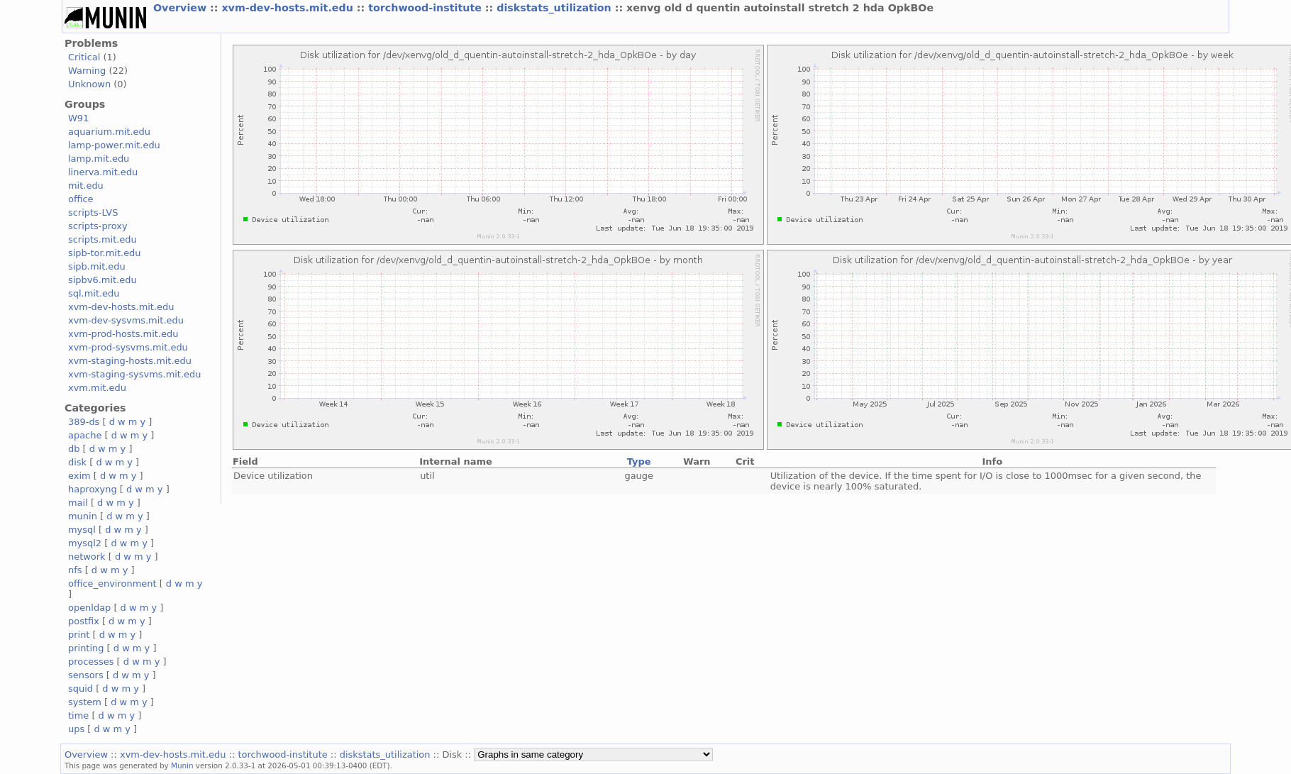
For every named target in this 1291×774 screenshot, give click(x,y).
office (81, 199)
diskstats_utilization (555, 7)
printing (86, 648)
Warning (87, 70)
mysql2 (84, 543)
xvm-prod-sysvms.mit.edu (128, 347)
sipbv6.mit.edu (102, 280)
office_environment (112, 583)
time (78, 715)
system (84, 702)
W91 (78, 118)
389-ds (83, 421)
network (87, 556)
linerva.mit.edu (103, 172)
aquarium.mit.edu (109, 131)
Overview (181, 7)
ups (76, 729)
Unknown (89, 84)
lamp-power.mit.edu (114, 145)
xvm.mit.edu (97, 387)
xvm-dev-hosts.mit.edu (288, 7)
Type (639, 461)
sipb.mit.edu (97, 266)
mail (78, 502)
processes (91, 661)
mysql (82, 529)
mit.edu (86, 185)
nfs (75, 570)
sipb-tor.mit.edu (104, 253)
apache (84, 435)
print (78, 634)
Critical (84, 57)
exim (79, 475)
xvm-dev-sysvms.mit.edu (126, 320)
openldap (89, 607)
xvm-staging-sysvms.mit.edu (134, 374)
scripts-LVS (93, 212)
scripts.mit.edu (102, 239)
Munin (182, 765)
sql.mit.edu (94, 293)
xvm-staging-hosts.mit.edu (130, 360)
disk (77, 462)
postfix (83, 621)
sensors (86, 675)
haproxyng (92, 489)
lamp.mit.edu (98, 158)
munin (82, 516)
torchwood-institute (426, 7)
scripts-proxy (98, 226)
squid (80, 688)
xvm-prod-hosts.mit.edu (123, 333)
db (73, 448)
